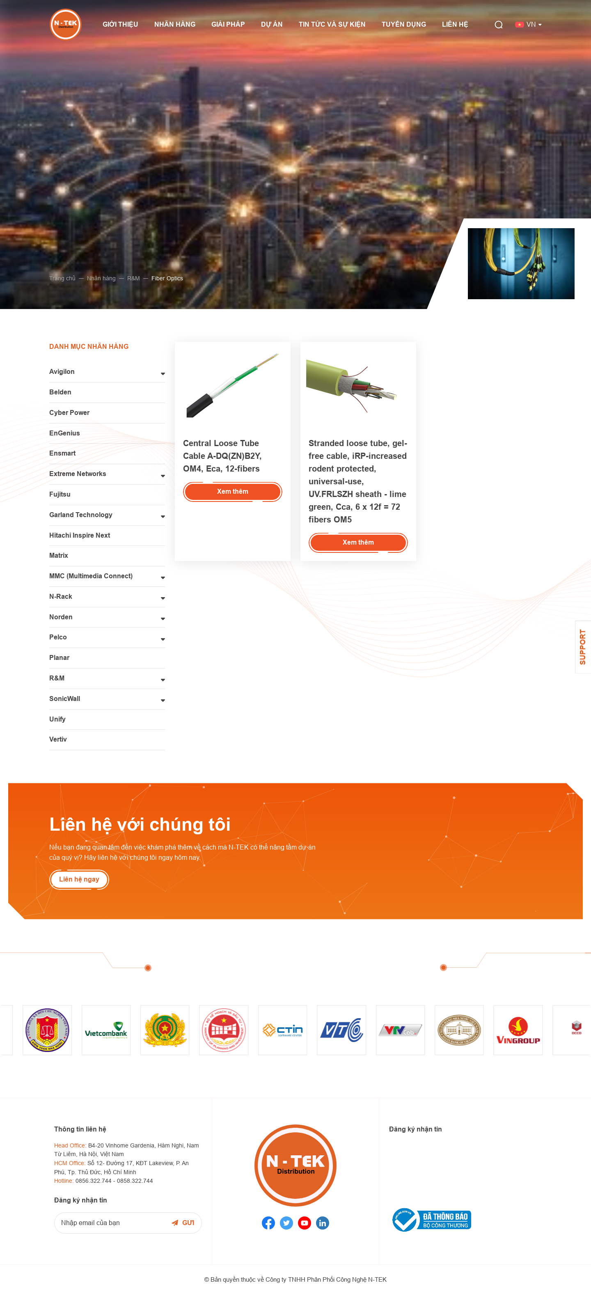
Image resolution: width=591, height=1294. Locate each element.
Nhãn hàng (99, 278)
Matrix (58, 555)
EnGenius (64, 433)
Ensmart (62, 453)
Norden (61, 617)
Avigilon (62, 371)
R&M (131, 278)
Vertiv (58, 739)
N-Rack (60, 596)
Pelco (58, 637)
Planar (59, 657)
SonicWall (64, 698)
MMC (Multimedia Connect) (91, 576)
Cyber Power (69, 412)
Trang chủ (60, 278)
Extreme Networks (77, 473)
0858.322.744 (135, 1180)
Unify (57, 719)
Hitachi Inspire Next (79, 535)
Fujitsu (60, 494)
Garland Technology (80, 514)
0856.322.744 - (96, 1180)
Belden (60, 392)
